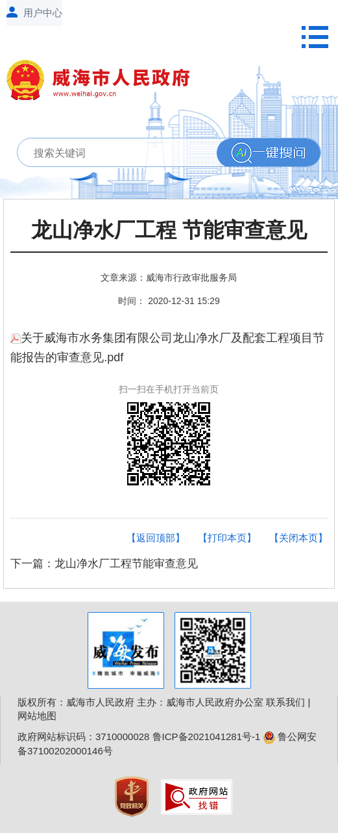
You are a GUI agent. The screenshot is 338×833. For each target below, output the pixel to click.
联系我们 (285, 702)
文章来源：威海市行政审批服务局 (169, 277)
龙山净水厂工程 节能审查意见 (169, 230)
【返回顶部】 (156, 537)
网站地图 (37, 715)
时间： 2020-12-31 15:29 (168, 301)
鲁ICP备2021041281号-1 (206, 736)
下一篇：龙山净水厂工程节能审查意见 (104, 563)
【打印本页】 (227, 537)
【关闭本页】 (298, 537)
